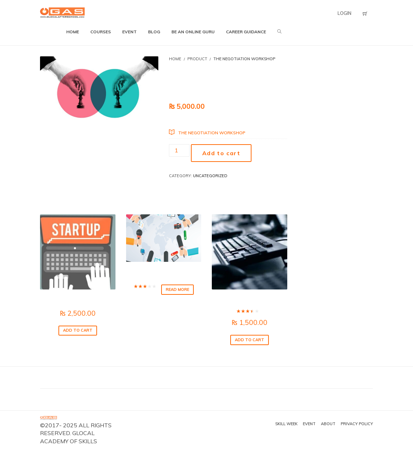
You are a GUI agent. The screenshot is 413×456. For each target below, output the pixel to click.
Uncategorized (210, 175)
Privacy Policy (357, 423)
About (328, 423)
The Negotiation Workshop (211, 132)
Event (309, 423)
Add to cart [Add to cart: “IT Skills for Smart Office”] (249, 339)
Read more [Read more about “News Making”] (177, 289)
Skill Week (286, 423)
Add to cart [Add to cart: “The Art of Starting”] (77, 330)
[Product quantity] (179, 150)
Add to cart (221, 153)
